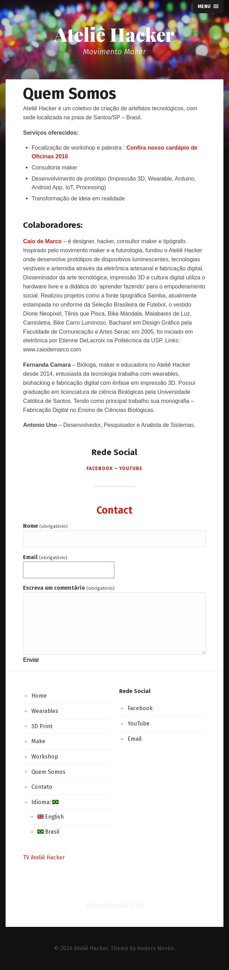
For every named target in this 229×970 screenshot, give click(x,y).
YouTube (139, 723)
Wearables (44, 711)
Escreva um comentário (68, 588)
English (50, 816)
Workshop (44, 756)
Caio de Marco (42, 241)
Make (38, 741)
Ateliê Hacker (114, 34)
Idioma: (45, 802)
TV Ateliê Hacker (44, 857)
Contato (41, 787)
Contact (114, 510)
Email (45, 557)
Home (39, 695)
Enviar (31, 659)
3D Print (41, 726)
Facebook (99, 468)
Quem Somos (48, 772)
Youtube (131, 468)
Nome (45, 526)
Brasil (48, 831)
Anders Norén (155, 948)
